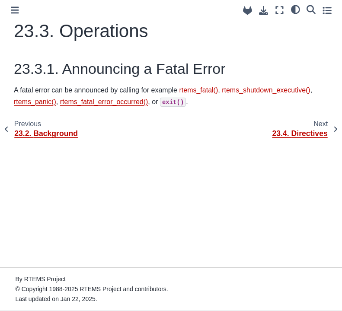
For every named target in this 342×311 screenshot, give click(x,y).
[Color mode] (296, 9)
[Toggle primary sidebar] (15, 10)
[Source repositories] (248, 10)
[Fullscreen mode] (280, 10)
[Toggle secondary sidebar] (327, 10)
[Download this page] (264, 10)
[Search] (311, 9)
